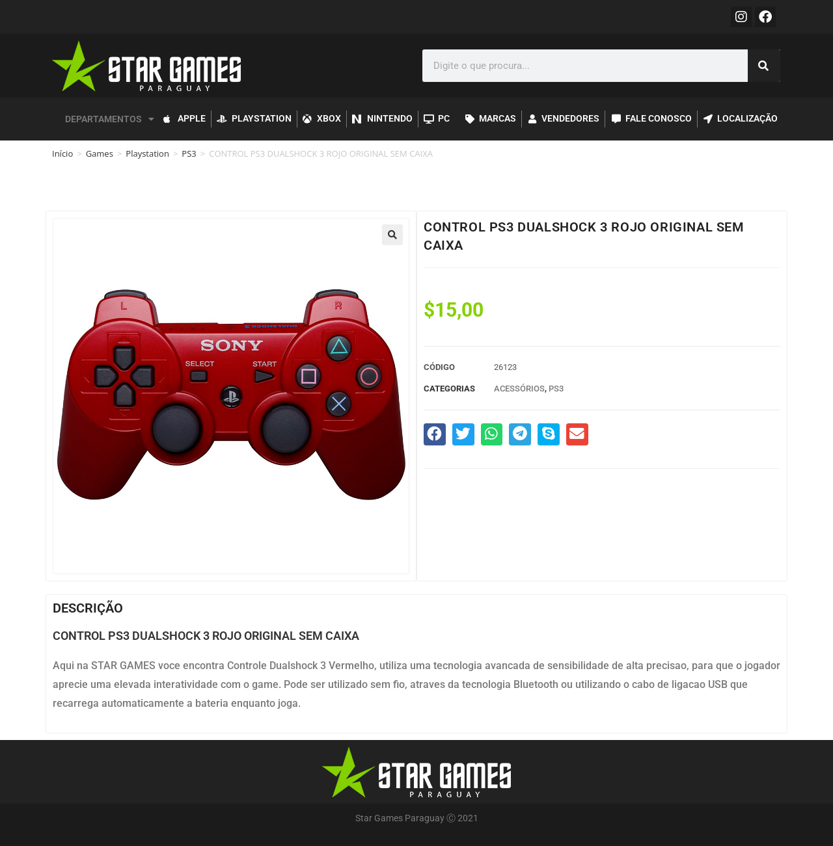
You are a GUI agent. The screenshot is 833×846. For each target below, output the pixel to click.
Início (62, 153)
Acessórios (519, 388)
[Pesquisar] (764, 65)
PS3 (189, 153)
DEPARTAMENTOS (109, 119)
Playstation (147, 153)
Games (99, 153)
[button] (392, 234)
